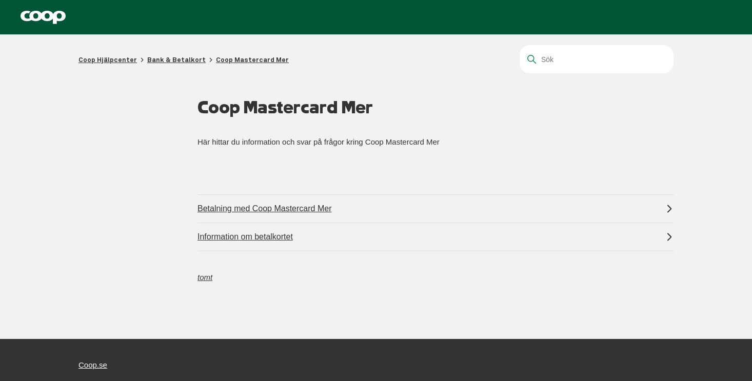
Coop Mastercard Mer (252, 59)
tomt (204, 277)
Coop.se (92, 364)
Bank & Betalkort (176, 59)
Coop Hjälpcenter (107, 59)
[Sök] (597, 59)
